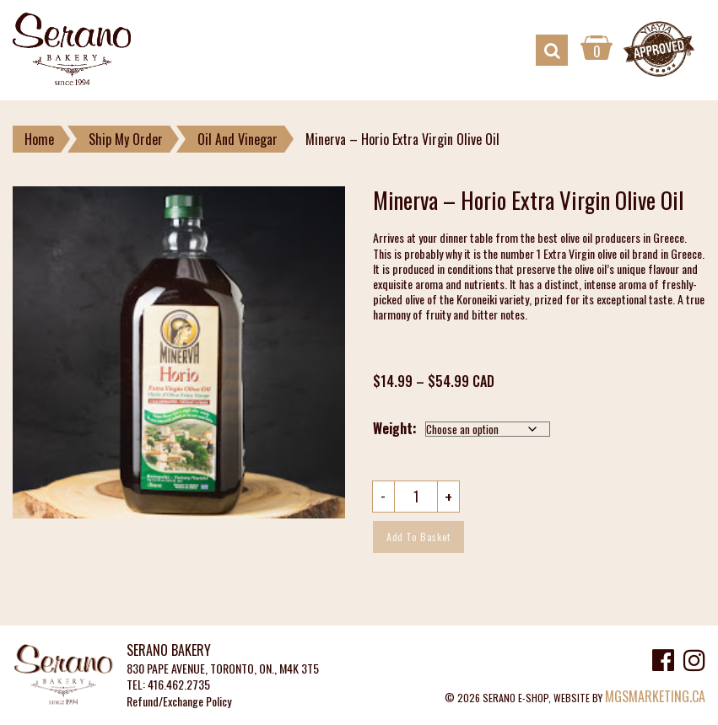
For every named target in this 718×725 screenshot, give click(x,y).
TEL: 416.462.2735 (168, 685)
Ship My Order (126, 139)
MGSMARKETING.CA (655, 696)
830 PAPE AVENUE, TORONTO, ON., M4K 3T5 (223, 669)
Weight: (395, 428)
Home (39, 139)
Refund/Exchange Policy (179, 702)
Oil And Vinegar (237, 139)
